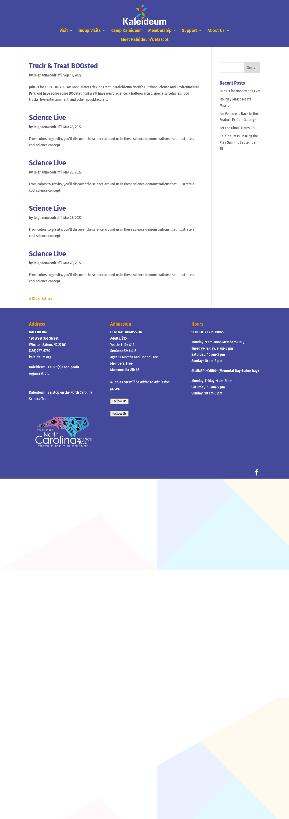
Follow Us (119, 401)
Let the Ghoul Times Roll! (238, 128)
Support (189, 30)
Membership (159, 30)
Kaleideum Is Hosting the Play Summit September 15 (239, 142)
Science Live (47, 117)
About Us (216, 30)
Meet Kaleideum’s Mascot (144, 39)
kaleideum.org (40, 357)
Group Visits (89, 30)
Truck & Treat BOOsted (63, 65)
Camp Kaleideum (127, 30)
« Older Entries (40, 298)
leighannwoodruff (47, 75)
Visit (63, 30)
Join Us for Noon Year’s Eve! (240, 91)
